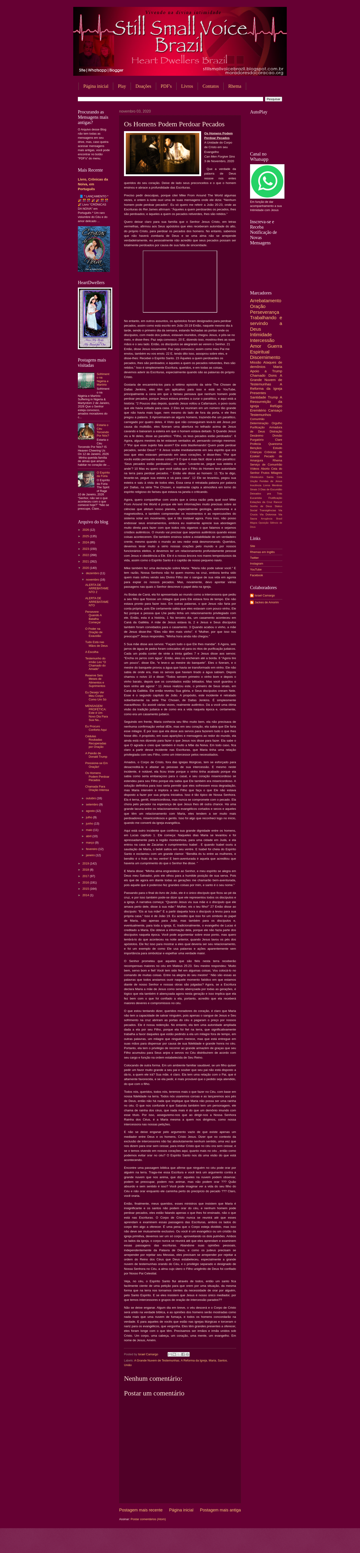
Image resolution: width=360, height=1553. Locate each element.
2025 (86, 536)
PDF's (166, 86)
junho (90, 823)
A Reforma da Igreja (194, 1360)
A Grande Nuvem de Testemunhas (156, 1360)
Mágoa (253, 523)
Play (122, 86)
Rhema (234, 86)
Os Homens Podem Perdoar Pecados (97, 776)
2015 (86, 888)
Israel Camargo (265, 595)
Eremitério (258, 410)
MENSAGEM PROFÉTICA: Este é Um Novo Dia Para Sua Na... (96, 713)
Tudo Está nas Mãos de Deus (96, 643)
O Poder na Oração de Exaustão (93, 632)
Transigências (268, 510)
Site (252, 546)
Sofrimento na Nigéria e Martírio (103, 379)
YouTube (256, 569)
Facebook (256, 575)
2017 (86, 876)
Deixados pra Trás (266, 493)
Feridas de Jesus (271, 481)
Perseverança (264, 312)
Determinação (259, 423)
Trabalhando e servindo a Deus (266, 323)
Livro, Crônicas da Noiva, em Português (93, 184)
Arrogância (267, 518)
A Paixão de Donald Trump (96, 754)
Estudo (277, 448)
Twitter (254, 557)
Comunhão (257, 419)
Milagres (276, 472)
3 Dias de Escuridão (270, 489)
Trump (273, 397)
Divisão (277, 435)
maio (89, 830)
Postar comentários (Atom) (148, 1519)
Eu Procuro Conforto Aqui (96, 728)
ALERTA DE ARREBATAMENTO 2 (97, 588)
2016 (86, 882)
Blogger (217, 1544)
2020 (86, 568)
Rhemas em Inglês (262, 552)
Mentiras (277, 485)
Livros (187, 86)
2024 (86, 542)
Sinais (253, 489)
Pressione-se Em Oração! (96, 764)
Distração (276, 431)
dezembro (93, 573)
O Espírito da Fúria (103, 474)
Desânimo (256, 435)
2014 (86, 895)
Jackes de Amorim (267, 602)
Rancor (278, 502)
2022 (86, 555)
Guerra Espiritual (266, 348)
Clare (278, 439)
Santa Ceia (274, 477)
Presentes (258, 393)
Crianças (256, 452)
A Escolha (91, 652)
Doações (143, 86)
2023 (86, 549)
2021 (86, 561)
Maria (212, 1360)
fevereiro (92, 849)
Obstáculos (256, 477)
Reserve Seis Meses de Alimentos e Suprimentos (95, 681)
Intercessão (262, 340)
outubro (91, 798)
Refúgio (276, 406)
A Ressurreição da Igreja (266, 401)
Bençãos (256, 448)
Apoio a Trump (266, 371)
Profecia (255, 444)
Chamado (257, 375)
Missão (255, 362)
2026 (86, 529)
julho (89, 817)
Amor (255, 346)
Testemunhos (260, 415)
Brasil (279, 518)
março (90, 842)
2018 (86, 869)
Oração (258, 306)
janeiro (91, 855)
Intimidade (261, 334)
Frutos (265, 472)
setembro (92, 804)
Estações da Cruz (261, 502)
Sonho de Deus (261, 506)
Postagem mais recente (141, 1510)
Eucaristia (256, 498)
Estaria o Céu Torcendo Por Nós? (103, 430)
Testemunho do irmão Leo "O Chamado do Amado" (95, 664)
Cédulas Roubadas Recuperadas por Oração (95, 741)
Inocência (256, 485)
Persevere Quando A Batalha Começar (93, 617)
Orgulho (277, 423)
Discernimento (265, 357)
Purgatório (257, 439)
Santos (222, 1360)
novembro (93, 579)
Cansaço (275, 410)
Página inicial (95, 86)
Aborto (265, 468)
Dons (272, 375)
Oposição (264, 523)
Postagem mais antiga (220, 1510)
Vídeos (254, 468)
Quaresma (275, 444)
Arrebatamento (265, 300)
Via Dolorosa (268, 514)
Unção (254, 481)
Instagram (256, 563)
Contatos (210, 86)
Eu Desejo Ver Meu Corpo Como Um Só (95, 696)
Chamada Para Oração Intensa (97, 788)
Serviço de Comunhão (266, 464)
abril (89, 836)
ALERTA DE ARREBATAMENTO (97, 601)
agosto (91, 811)
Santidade (258, 397)
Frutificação (275, 498)
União (128, 1365)
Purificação (257, 427)
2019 (86, 863)
